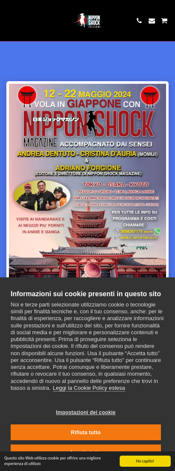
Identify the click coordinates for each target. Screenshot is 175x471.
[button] (9, 20)
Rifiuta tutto (86, 433)
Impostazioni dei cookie (86, 412)
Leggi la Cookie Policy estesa (89, 388)
